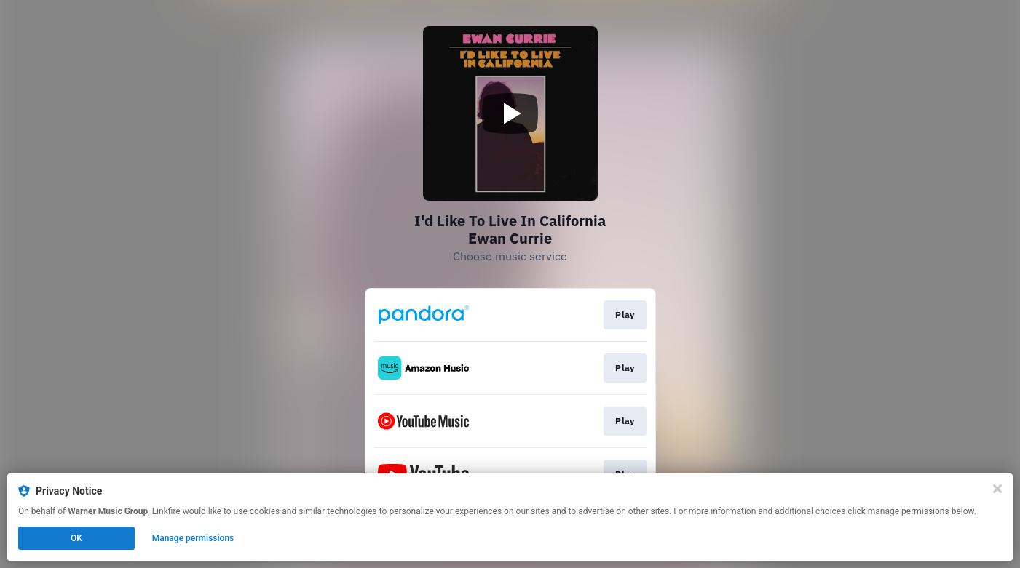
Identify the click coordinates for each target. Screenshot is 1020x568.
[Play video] (510, 113)
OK (76, 538)
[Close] (997, 488)
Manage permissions (193, 538)
